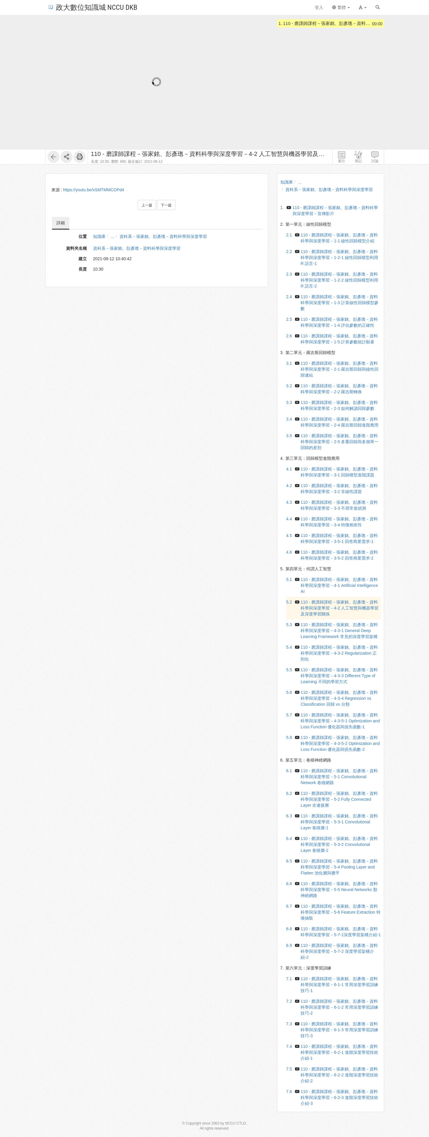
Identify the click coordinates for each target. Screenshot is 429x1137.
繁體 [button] (341, 7)
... (112, 236)
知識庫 (99, 236)
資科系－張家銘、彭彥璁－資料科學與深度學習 (163, 236)
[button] (362, 7)
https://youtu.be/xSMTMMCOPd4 (93, 189)
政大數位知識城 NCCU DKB (92, 7)
